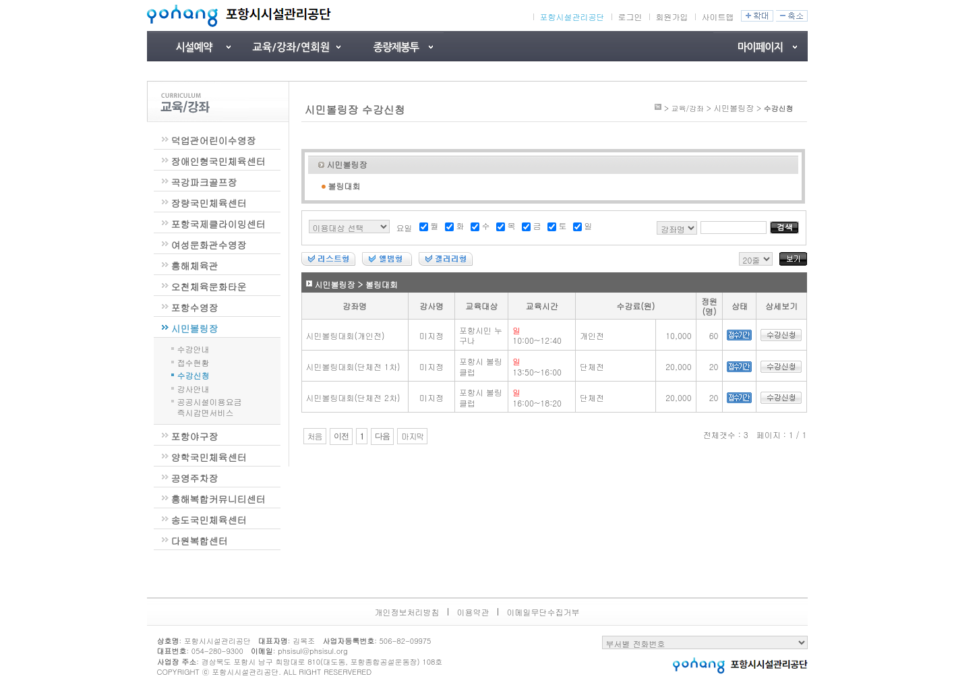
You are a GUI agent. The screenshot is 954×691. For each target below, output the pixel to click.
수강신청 (193, 374)
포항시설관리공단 (572, 16)
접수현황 (193, 362)
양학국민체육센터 (209, 457)
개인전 (592, 335)
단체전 (592, 366)
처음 (314, 436)
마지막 (412, 436)
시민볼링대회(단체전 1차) (353, 366)
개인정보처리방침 (407, 612)
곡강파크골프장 (204, 182)
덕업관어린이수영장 (213, 140)
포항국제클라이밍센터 (218, 224)
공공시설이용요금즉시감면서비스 (209, 407)
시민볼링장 (194, 328)
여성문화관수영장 (209, 244)
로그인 (630, 16)
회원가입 (672, 16)
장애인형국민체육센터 (218, 161)
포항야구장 (194, 436)
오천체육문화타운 (209, 286)
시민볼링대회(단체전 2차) (353, 397)
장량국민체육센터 (209, 203)
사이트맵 (718, 16)
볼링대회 (344, 185)
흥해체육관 (194, 265)
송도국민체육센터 (209, 520)
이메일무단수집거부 (543, 612)
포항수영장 (194, 307)
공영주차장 (194, 478)
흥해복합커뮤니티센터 (218, 499)
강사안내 (193, 388)
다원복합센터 (199, 540)
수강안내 (193, 348)
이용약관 (473, 612)
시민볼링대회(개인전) (345, 335)
